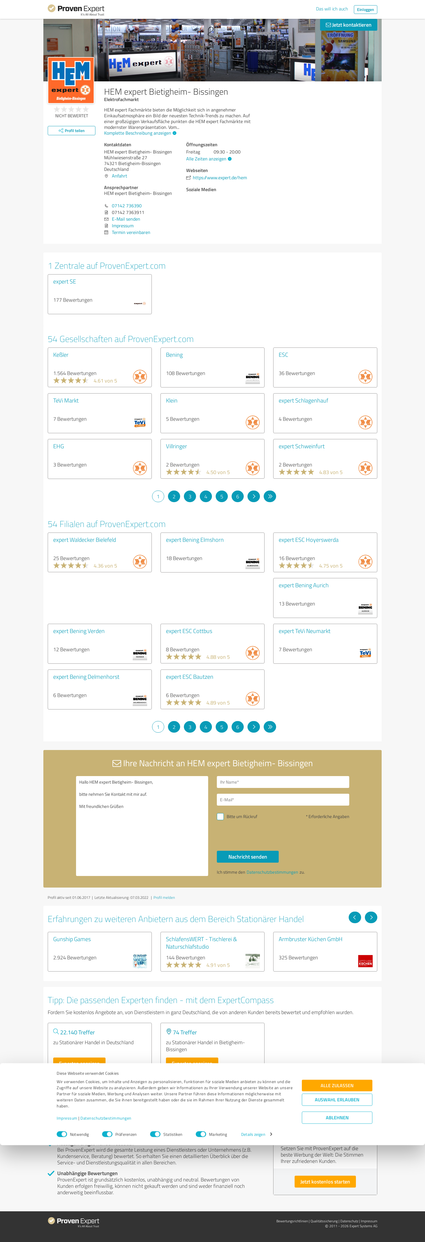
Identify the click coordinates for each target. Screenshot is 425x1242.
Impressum (67, 1215)
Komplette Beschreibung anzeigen (139, 133)
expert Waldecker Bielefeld (84, 539)
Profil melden (164, 897)
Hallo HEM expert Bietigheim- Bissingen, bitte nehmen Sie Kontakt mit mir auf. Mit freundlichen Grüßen (142, 826)
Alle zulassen (337, 1182)
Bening (174, 354)
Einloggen (365, 9)
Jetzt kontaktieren (349, 24)
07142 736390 (127, 205)
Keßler (61, 354)
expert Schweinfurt (302, 446)
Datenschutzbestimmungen (106, 1215)
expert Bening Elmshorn (195, 539)
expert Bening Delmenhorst (86, 676)
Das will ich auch (332, 9)
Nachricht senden (247, 856)
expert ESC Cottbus (189, 631)
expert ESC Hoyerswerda (309, 539)
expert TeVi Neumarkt (304, 631)
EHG (58, 446)
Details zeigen (253, 1231)
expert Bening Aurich (304, 585)
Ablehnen (337, 1214)
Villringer (176, 446)
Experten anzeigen (79, 1063)
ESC (283, 354)
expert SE (64, 281)
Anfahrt (119, 176)
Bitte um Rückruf (242, 816)
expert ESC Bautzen (189, 676)
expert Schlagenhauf (303, 400)
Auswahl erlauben (337, 1196)
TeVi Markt (66, 400)
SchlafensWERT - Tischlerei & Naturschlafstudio (201, 942)
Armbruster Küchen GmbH (311, 939)
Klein (172, 400)
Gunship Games (72, 939)
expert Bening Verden (79, 631)
